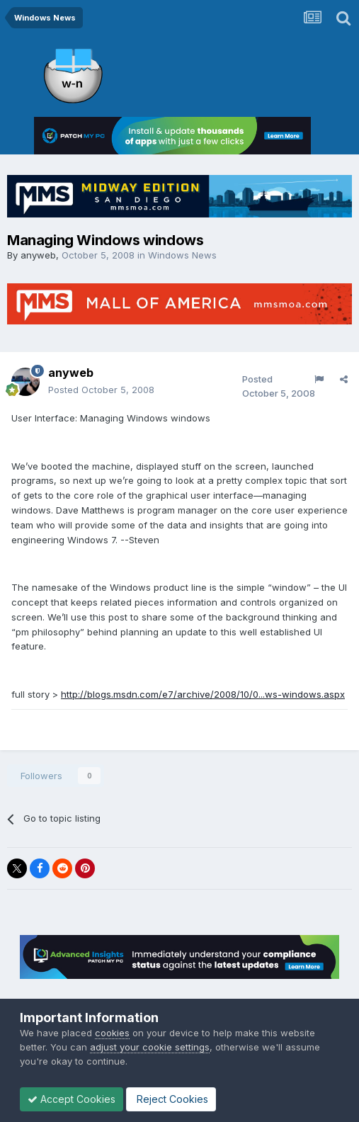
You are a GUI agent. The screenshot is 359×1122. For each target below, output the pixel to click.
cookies (112, 1032)
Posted (101, 389)
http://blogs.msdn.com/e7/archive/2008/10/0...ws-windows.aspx (203, 694)
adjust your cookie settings (150, 1047)
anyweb (38, 255)
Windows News (182, 255)
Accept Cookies (71, 1099)
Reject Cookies (171, 1099)
